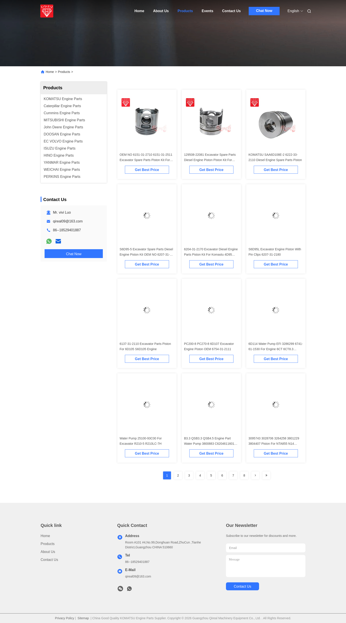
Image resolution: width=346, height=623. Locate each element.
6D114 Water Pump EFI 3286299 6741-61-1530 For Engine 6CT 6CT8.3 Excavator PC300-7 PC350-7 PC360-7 (275, 349)
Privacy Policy (64, 618)
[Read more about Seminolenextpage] (255, 475)
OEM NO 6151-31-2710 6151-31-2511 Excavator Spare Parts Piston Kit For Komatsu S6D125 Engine (146, 160)
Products (185, 11)
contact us (242, 586)
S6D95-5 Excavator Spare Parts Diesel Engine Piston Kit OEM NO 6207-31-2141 (146, 254)
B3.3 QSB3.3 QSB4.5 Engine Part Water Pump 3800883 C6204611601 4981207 (209, 444)
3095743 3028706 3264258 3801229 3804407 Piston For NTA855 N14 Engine (273, 444)
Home (139, 11)
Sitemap (83, 618)
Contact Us (231, 11)
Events (207, 11)
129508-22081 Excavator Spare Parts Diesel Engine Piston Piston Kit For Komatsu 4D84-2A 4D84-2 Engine (210, 160)
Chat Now (264, 11)
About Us (161, 11)
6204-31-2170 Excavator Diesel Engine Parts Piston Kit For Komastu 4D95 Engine (211, 254)
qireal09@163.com (68, 221)
